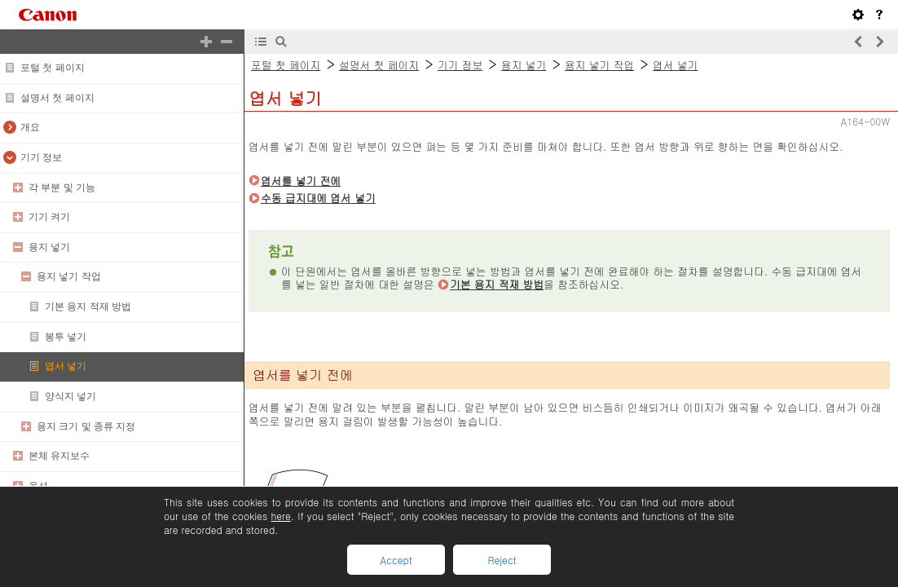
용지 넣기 (49, 247)
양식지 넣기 (70, 396)
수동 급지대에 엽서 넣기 (318, 197)
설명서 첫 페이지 (57, 98)
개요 (30, 127)
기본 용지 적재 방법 (88, 306)
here (280, 516)
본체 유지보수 (59, 455)
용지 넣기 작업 (69, 276)
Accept (396, 560)
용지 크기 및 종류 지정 (86, 426)
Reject (501, 560)
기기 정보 (41, 157)
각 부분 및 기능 (62, 187)
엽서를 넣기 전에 (301, 180)
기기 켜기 (49, 217)
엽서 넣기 (65, 366)
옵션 (38, 486)
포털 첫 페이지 (52, 67)
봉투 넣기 (65, 336)
